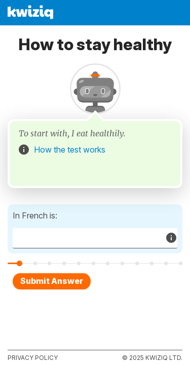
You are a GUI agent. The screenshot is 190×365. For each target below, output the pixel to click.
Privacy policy (33, 357)
